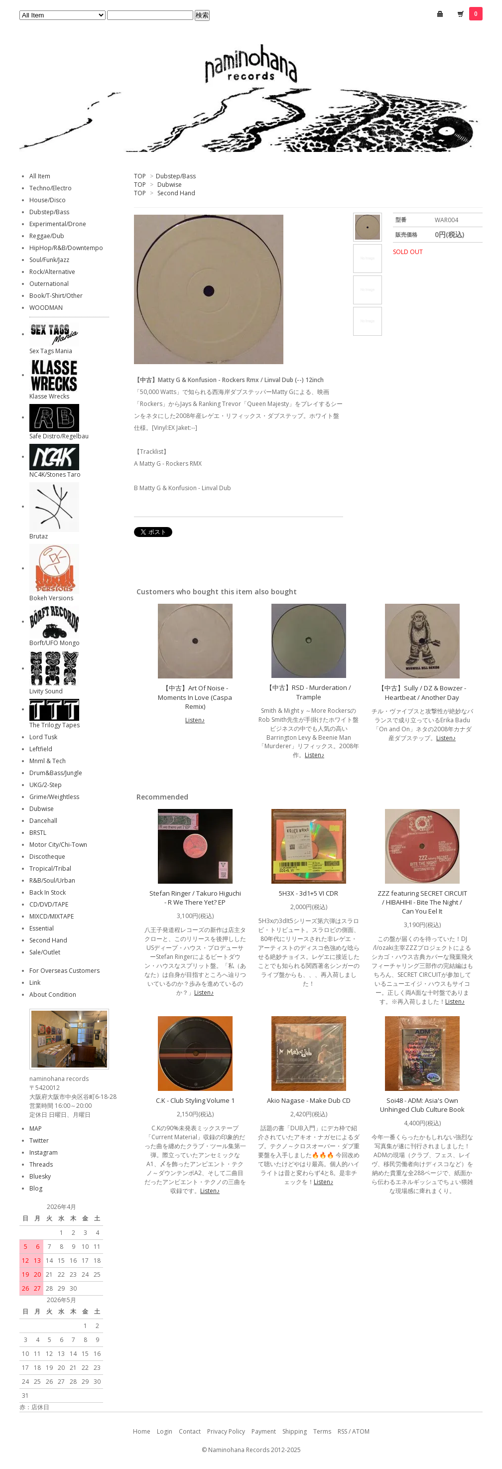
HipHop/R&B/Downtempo (66, 248)
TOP (140, 176)
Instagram (43, 1152)
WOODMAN (46, 307)
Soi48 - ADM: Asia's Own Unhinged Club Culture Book (422, 1105)
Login (164, 1431)
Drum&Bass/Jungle (55, 773)
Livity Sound (46, 691)
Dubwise (169, 184)
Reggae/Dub (46, 236)
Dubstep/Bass (176, 176)
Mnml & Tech (47, 761)
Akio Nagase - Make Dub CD (309, 1100)
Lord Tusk (43, 737)
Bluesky (40, 1176)
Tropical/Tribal (50, 868)
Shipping (294, 1431)
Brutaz (38, 536)
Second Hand (176, 193)
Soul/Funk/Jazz (49, 260)
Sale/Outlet (44, 952)
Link (34, 982)
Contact (190, 1431)
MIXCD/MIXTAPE (51, 916)
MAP (35, 1128)
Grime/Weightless (54, 797)
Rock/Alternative (52, 271)
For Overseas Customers (64, 970)
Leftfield (40, 749)
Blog (35, 1188)
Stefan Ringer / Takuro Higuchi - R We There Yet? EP (195, 898)
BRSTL (37, 832)
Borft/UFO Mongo (54, 643)
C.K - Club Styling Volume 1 (195, 1100)
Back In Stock (47, 892)
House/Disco (47, 200)
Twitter (39, 1140)
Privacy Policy (226, 1431)
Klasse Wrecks (49, 396)
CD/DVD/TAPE (48, 904)
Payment (263, 1431)
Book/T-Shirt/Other (56, 295)
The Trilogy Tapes (54, 725)
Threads (41, 1164)
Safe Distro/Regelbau (59, 436)
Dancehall (43, 820)
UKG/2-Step (45, 785)
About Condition (52, 994)
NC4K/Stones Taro (55, 474)
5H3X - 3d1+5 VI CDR (308, 893)
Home (141, 1431)
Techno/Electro (50, 188)
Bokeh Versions (51, 598)
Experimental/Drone (57, 224)
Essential (41, 928)
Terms (322, 1431)
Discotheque (47, 856)
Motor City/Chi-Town (58, 844)
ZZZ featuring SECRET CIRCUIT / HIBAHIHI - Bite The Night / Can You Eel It (422, 902)
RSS (342, 1431)
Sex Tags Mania (50, 351)
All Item (39, 176)
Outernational (49, 283)
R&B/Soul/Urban (52, 880)
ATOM (361, 1431)
